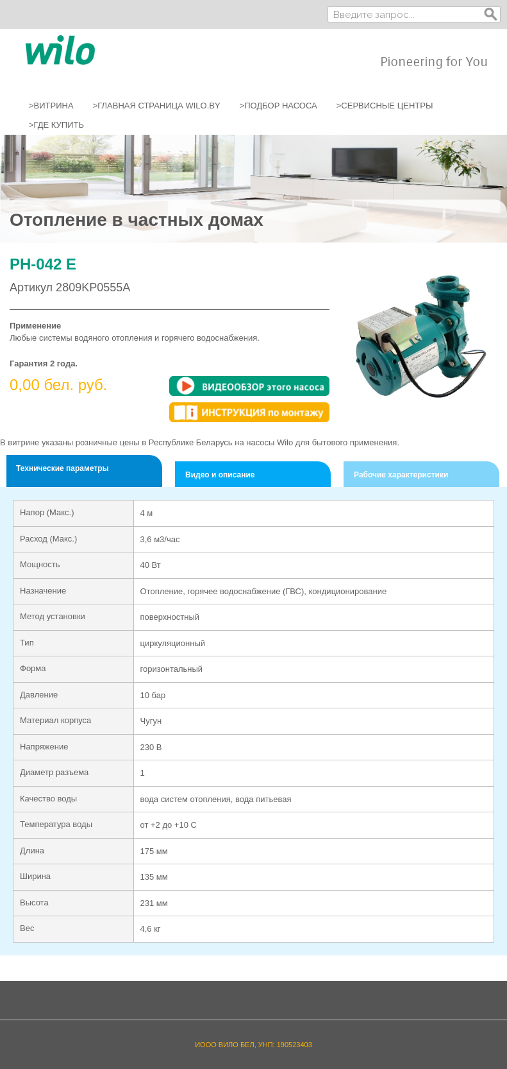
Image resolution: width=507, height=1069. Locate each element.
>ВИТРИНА (51, 105)
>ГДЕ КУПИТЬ (56, 125)
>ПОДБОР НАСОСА (278, 105)
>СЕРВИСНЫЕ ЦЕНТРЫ (385, 105)
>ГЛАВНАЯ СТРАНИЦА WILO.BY (156, 105)
